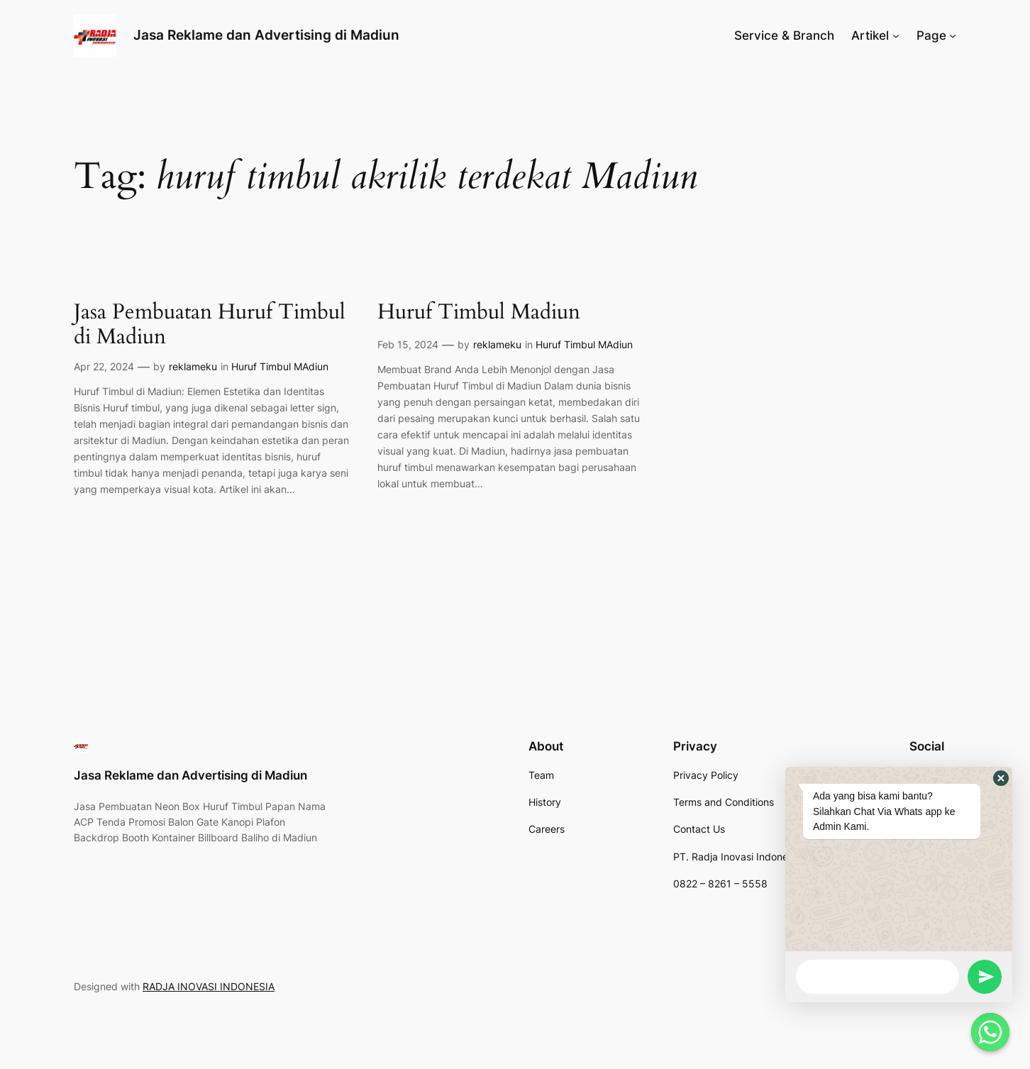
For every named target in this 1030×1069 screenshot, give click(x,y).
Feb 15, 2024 (407, 344)
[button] (1001, 778)
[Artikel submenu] (895, 35)
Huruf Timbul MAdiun (279, 366)
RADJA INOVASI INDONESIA (209, 986)
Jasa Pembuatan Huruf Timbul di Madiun (209, 325)
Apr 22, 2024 (104, 366)
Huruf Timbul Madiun (478, 313)
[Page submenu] (952, 35)
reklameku (193, 366)
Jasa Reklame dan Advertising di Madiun (266, 34)
